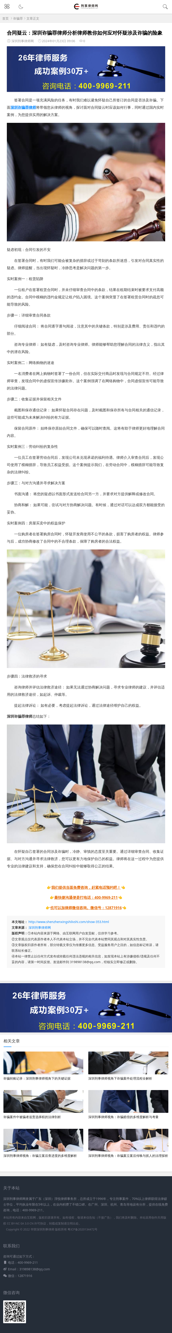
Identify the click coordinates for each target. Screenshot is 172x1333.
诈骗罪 (18, 18)
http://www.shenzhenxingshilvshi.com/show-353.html (69, 922)
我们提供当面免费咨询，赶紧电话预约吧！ (86, 887)
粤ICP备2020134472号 (82, 1229)
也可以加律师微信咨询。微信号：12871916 (86, 907)
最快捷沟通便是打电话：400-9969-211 (86, 897)
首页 (5, 18)
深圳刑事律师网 (40, 927)
